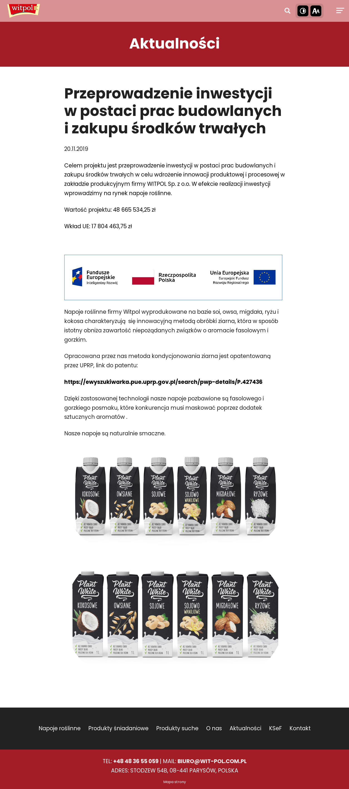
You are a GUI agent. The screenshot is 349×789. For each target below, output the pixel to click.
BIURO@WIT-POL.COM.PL (212, 761)
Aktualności (245, 728)
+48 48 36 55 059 (135, 761)
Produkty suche (177, 728)
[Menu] (339, 11)
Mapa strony (174, 781)
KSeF (275, 728)
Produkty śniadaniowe (118, 728)
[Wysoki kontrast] (302, 10)
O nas (214, 728)
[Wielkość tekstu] (315, 10)
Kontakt (300, 728)
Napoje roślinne (60, 728)
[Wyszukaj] (287, 11)
